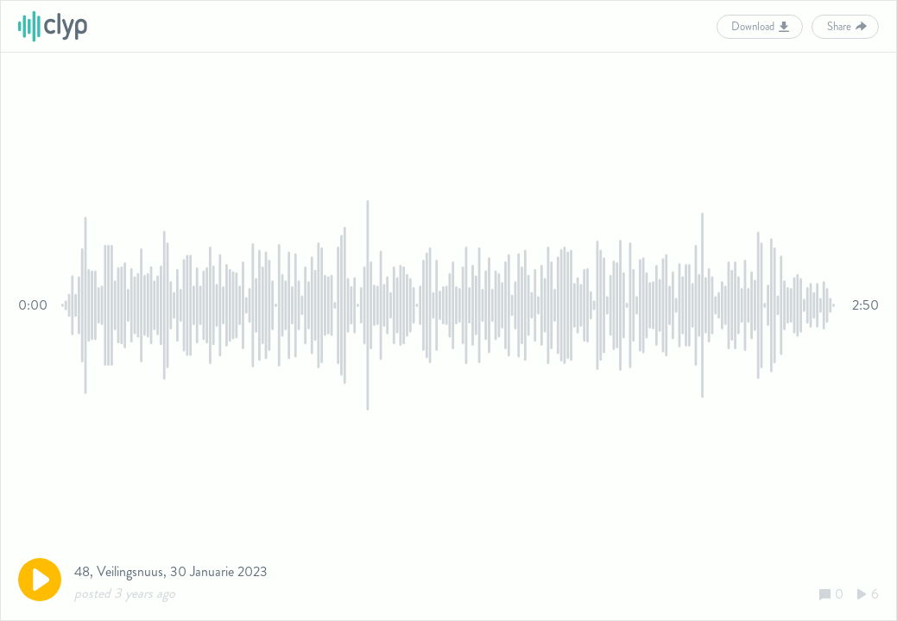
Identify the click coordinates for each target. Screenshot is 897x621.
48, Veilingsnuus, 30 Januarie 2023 (171, 571)
